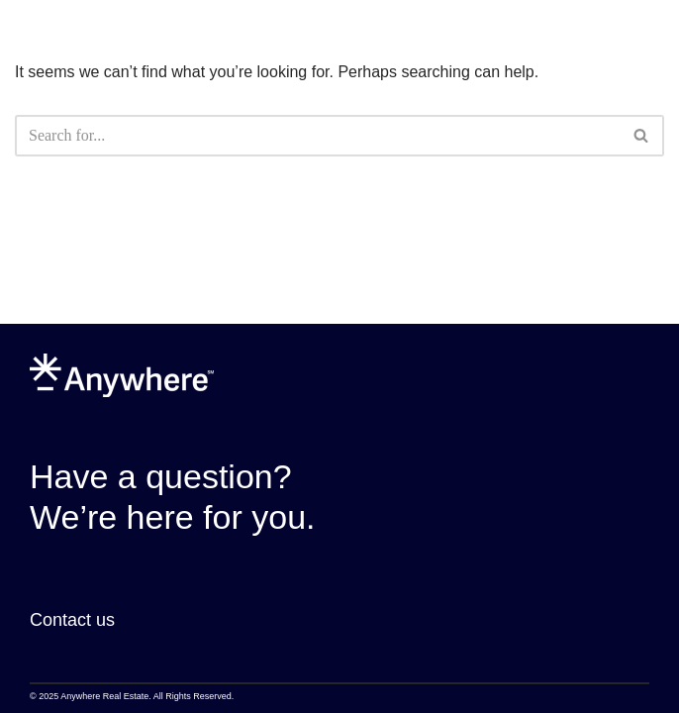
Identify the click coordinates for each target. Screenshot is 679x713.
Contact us (72, 620)
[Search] (317, 135)
